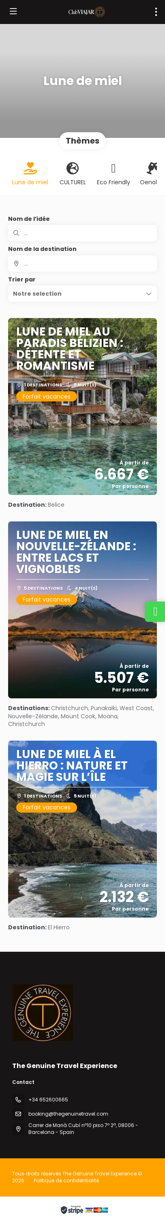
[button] (82, 294)
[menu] (156, 12)
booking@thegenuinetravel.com (68, 1113)
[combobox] (82, 263)
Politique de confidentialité (66, 1180)
